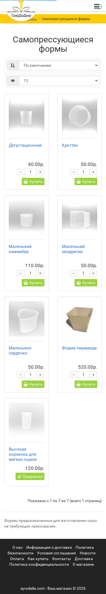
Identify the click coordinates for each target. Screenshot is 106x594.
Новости (88, 553)
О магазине (83, 564)
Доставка (84, 558)
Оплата (17, 558)
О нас (17, 547)
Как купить (38, 558)
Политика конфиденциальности (39, 564)
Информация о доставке (49, 547)
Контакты (61, 558)
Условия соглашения (56, 553)
